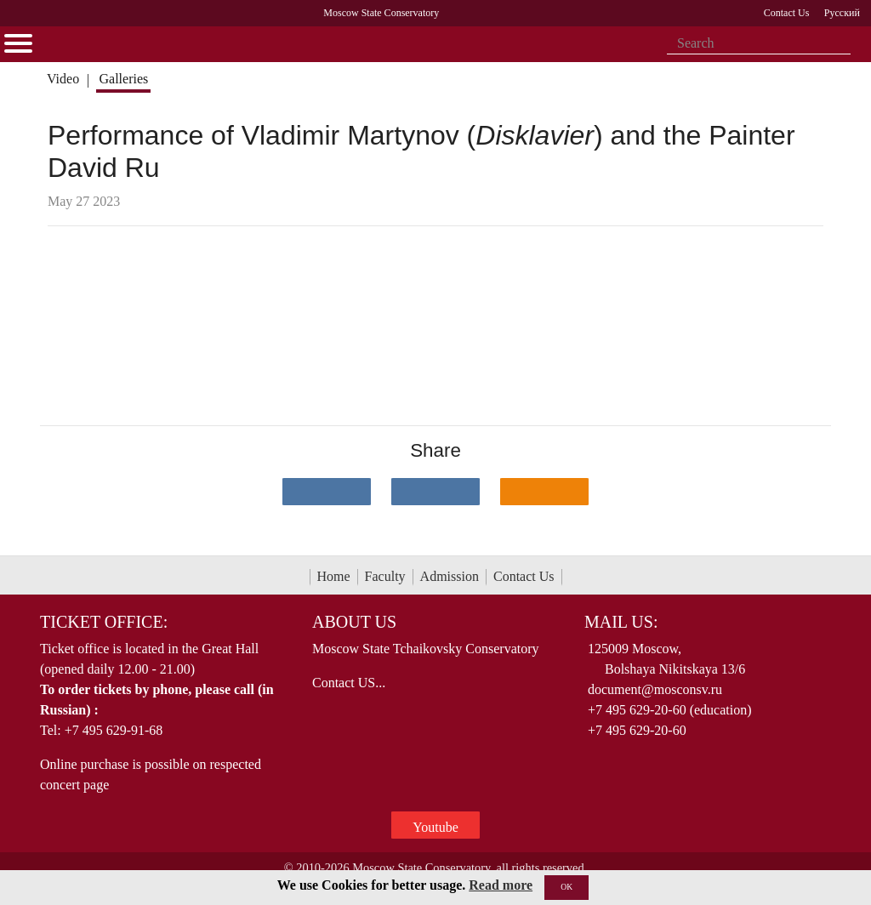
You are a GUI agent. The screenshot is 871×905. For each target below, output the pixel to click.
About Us (354, 621)
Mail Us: (621, 621)
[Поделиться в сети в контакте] (326, 491)
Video (63, 78)
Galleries (123, 78)
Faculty (385, 576)
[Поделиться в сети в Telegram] (435, 491)
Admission (449, 576)
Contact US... (348, 682)
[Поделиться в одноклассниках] (544, 491)
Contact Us (524, 576)
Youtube (435, 827)
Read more (500, 885)
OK (566, 886)
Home (333, 576)
